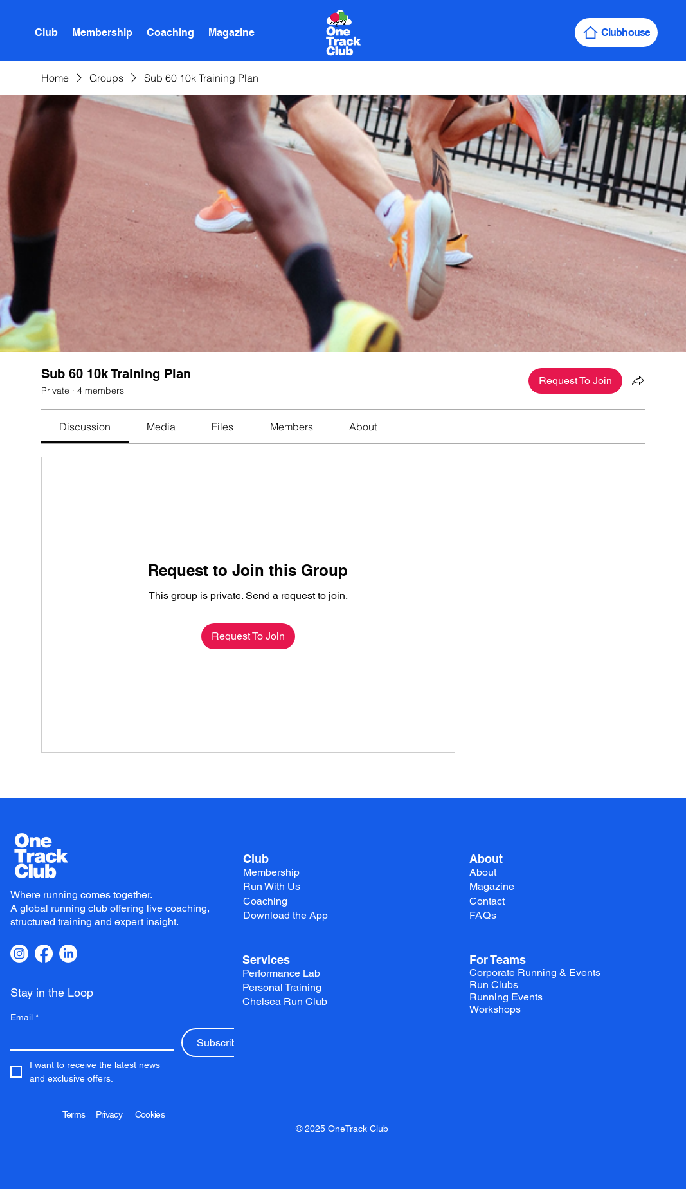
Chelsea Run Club (284, 1001)
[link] (85, 426)
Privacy (115, 1114)
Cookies (150, 1114)
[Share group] (637, 380)
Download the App (285, 915)
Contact (487, 901)
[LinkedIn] (68, 954)
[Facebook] (44, 954)
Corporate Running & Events (534, 972)
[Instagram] (19, 954)
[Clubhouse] (616, 32)
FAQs (483, 915)
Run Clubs (493, 985)
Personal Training (281, 987)
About (486, 858)
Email (24, 1017)
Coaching (265, 901)
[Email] (88, 1038)
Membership (271, 872)
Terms (79, 1114)
